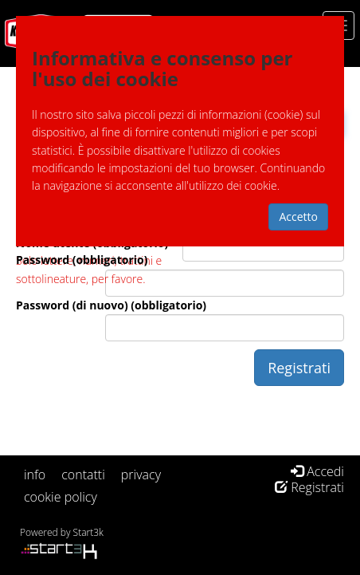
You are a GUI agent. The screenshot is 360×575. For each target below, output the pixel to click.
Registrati (309, 487)
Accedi (317, 471)
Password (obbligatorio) (82, 259)
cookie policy (60, 497)
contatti (83, 474)
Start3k (88, 532)
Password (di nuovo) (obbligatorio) (111, 305)
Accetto (298, 216)
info (34, 474)
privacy (141, 474)
